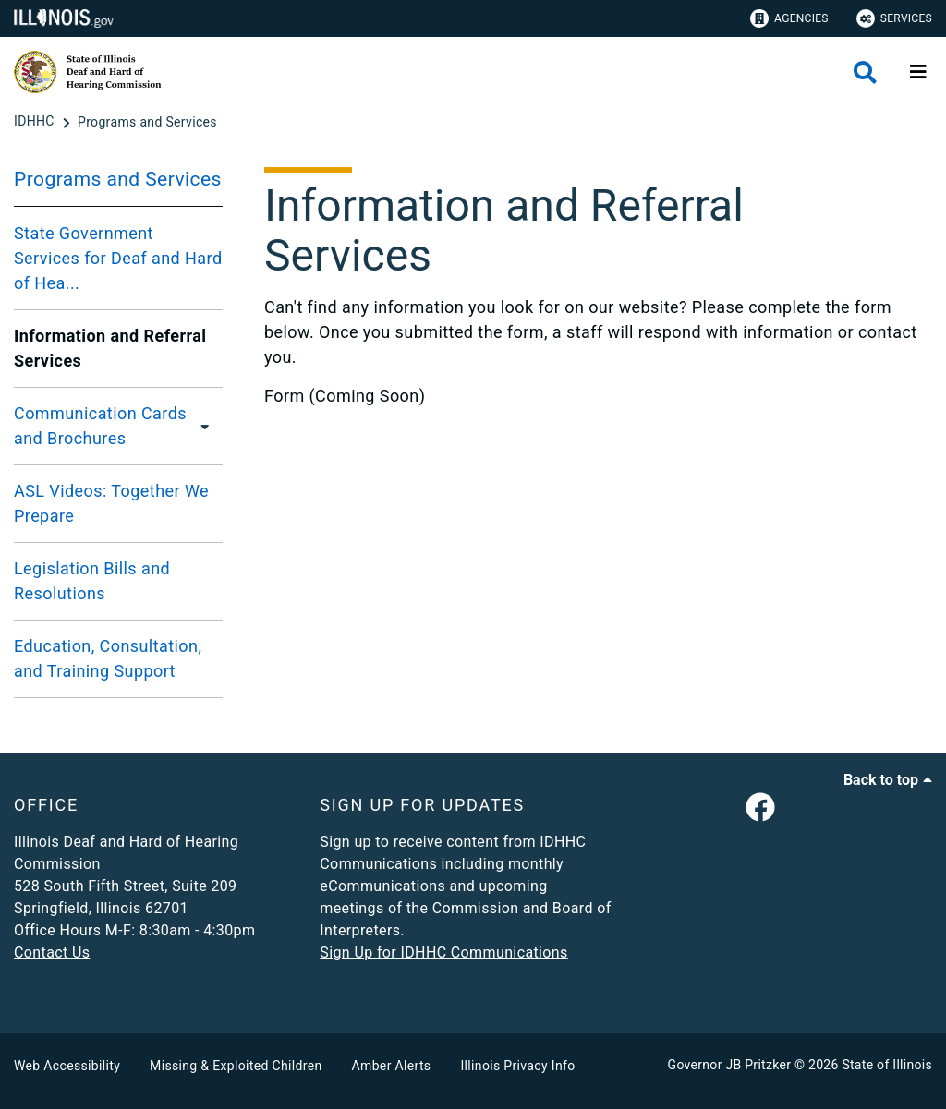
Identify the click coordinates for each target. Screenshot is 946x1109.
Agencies (789, 18)
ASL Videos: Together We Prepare (111, 503)
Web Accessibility (67, 1065)
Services (894, 18)
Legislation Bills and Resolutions (92, 581)
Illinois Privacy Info (517, 1065)
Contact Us (52, 952)
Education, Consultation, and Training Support (107, 658)
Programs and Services (118, 179)
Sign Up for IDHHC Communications (443, 952)
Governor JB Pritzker (730, 1064)
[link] (760, 808)
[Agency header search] (865, 72)
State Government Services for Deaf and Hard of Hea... (118, 258)
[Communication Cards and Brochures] (207, 425)
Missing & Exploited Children (235, 1065)
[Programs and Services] (147, 122)
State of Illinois (887, 1064)
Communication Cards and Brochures (100, 426)
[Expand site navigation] (918, 72)
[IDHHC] (36, 122)
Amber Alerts (391, 1065)
